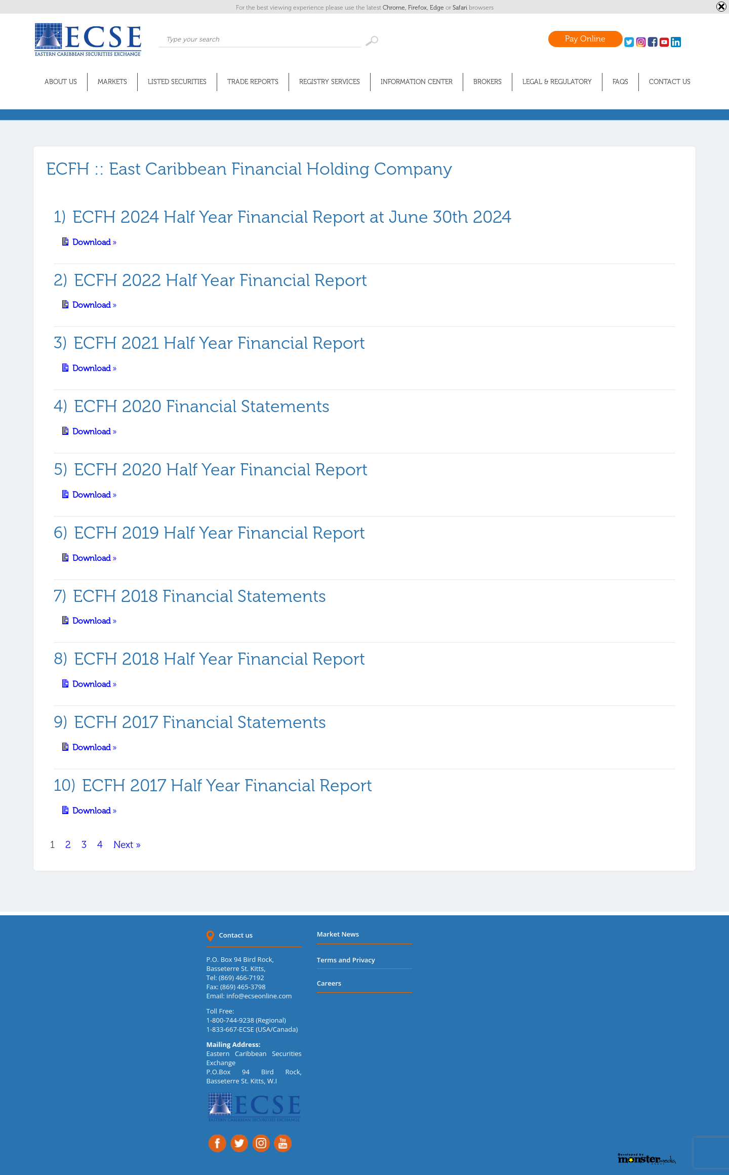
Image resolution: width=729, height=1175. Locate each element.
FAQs (620, 82)
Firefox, (419, 7)
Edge (438, 7)
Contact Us (670, 82)
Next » (127, 844)
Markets (112, 82)
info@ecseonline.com (259, 995)
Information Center (417, 82)
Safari (461, 7)
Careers (329, 983)
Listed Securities (177, 82)
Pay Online (585, 39)
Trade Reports (252, 82)
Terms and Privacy (346, 959)
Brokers (487, 82)
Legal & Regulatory (557, 82)
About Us (61, 82)
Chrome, (395, 7)
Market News (338, 934)
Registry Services (329, 82)
